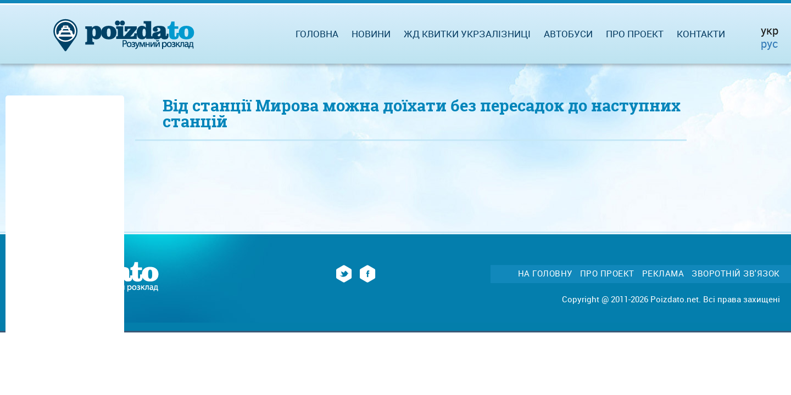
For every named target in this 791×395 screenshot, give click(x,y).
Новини (371, 33)
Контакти (701, 33)
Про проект (635, 33)
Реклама (663, 273)
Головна (317, 33)
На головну (545, 273)
